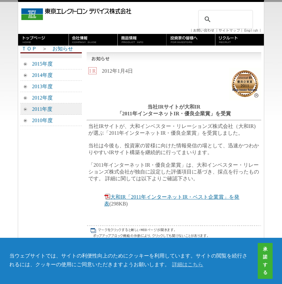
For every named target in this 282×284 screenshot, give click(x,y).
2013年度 (40, 86)
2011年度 (39, 109)
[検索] (225, 19)
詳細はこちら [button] (187, 264)
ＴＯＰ (29, 48)
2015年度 (40, 64)
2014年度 (40, 75)
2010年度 (40, 120)
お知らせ (62, 48)
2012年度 (40, 97)
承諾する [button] (265, 261)
